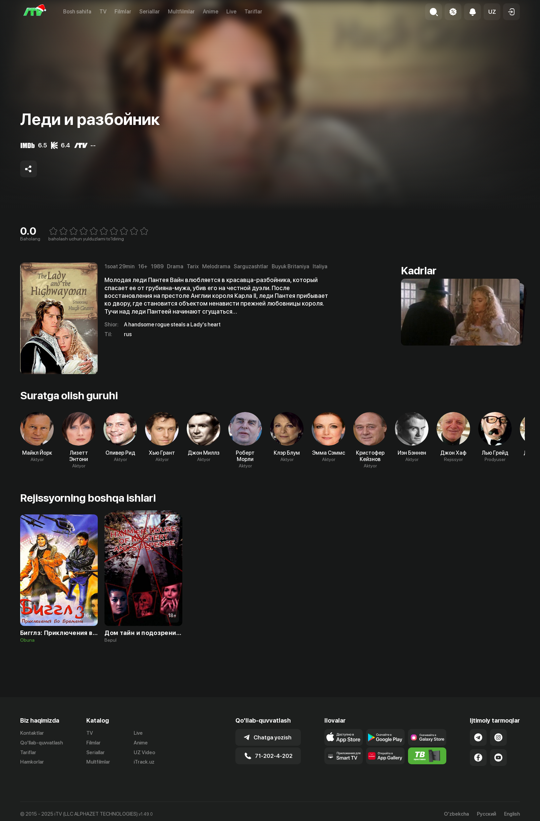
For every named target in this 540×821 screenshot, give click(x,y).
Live (231, 11)
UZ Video (144, 752)
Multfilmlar (181, 11)
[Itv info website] (427, 755)
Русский (486, 814)
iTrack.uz (144, 762)
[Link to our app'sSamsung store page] (427, 737)
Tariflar (253, 11)
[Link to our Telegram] (478, 737)
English (512, 814)
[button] (492, 11)
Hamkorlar (32, 762)
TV (102, 11)
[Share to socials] (28, 169)
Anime (210, 11)
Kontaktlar (32, 733)
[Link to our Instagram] (498, 737)
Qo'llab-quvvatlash (41, 743)
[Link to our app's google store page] (385, 737)
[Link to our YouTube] (498, 757)
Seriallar (149, 11)
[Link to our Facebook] (478, 757)
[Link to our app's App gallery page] (385, 755)
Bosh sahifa (77, 11)
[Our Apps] (343, 755)
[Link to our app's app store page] (343, 737)
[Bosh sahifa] (35, 11)
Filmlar (123, 11)
